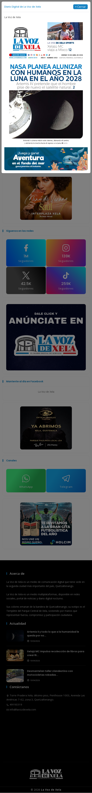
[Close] (80, 6)
